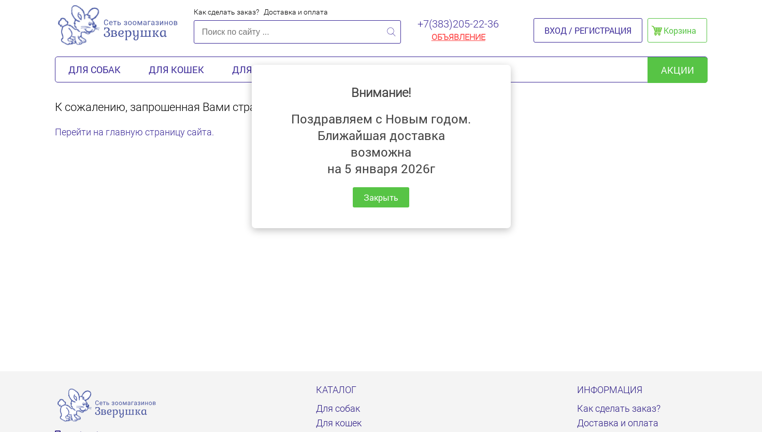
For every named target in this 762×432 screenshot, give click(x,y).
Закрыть (381, 197)
